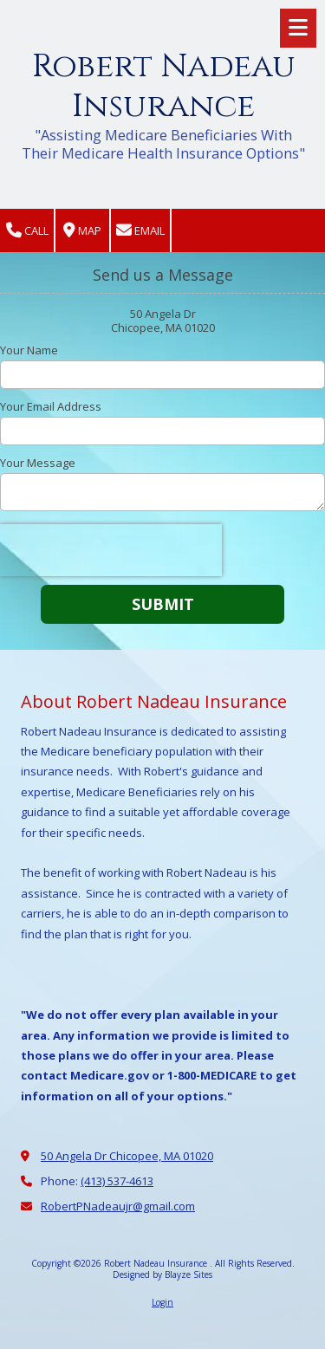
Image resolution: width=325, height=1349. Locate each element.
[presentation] (111, 550)
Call (27, 231)
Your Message (37, 463)
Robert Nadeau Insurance (164, 86)
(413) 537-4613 (117, 1181)
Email (140, 231)
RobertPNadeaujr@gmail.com (118, 1206)
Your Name (29, 350)
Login (162, 1302)
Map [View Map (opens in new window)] (82, 231)
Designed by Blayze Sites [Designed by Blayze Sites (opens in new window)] (162, 1274)
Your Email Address (50, 406)
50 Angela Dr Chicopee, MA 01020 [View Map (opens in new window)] (127, 1156)
